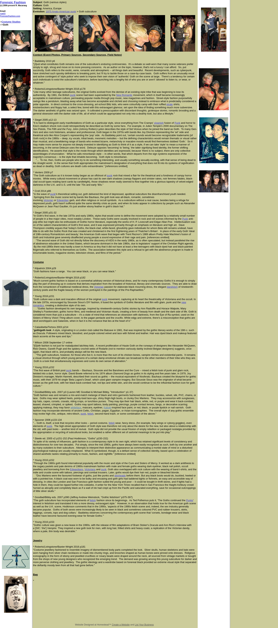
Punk (177, 122)
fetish (90, 413)
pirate (169, 104)
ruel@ (3, 14)
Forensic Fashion (13, 2)
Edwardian (63, 200)
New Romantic (124, 95)
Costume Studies (11, 21)
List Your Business (144, 624)
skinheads (120, 475)
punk (72, 95)
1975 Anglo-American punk (61, 11)
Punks (189, 500)
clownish (159, 122)
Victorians (90, 469)
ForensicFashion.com (10, 16)
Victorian (48, 200)
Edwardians (76, 469)
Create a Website (121, 624)
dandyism (172, 286)
